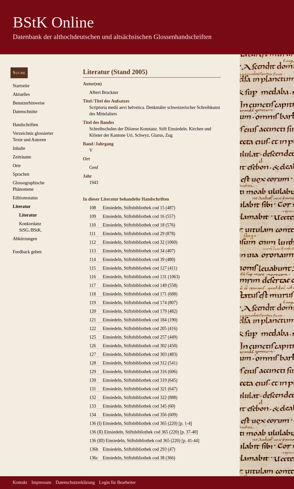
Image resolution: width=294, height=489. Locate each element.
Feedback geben (27, 251)
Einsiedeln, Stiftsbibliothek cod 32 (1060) (133, 242)
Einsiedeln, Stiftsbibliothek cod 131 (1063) (134, 276)
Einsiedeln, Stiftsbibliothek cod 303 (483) (133, 354)
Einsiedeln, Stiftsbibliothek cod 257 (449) (133, 337)
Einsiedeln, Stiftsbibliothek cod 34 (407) (132, 251)
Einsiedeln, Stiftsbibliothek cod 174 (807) (133, 302)
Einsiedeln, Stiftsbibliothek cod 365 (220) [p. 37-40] (143, 432)
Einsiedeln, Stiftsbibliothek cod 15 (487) (132, 207)
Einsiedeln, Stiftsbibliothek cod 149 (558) (133, 285)
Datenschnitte (25, 111)
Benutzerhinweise (29, 103)
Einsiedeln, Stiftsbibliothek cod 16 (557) (132, 216)
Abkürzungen (25, 238)
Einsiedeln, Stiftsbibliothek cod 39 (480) (132, 259)
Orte (17, 165)
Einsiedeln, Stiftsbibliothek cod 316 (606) (133, 371)
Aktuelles (21, 94)
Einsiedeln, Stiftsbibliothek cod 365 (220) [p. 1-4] (140, 423)
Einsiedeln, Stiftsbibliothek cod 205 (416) (133, 328)
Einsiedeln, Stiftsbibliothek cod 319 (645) (133, 380)
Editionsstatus (25, 197)
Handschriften (25, 124)
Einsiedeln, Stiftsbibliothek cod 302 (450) (133, 345)
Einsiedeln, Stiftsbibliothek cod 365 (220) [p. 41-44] (144, 440)
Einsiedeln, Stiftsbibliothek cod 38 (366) (132, 458)
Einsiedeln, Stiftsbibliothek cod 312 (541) (133, 363)
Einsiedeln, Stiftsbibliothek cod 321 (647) (133, 389)
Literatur (22, 206)
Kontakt (20, 482)
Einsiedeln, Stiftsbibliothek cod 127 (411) (133, 268)
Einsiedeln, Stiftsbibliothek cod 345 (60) (132, 406)
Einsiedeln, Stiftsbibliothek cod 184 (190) (133, 320)
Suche (19, 72)
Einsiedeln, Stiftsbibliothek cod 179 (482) (133, 311)
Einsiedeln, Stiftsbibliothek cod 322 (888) (133, 397)
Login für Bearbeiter (117, 482)
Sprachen (21, 174)
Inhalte (19, 148)
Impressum (41, 482)
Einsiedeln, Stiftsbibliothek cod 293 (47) (132, 449)
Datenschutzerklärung (75, 482)
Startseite (21, 85)
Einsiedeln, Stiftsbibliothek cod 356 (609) (133, 414)
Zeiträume (22, 157)
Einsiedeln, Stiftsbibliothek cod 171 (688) (133, 294)
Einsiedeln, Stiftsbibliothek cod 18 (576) (132, 225)
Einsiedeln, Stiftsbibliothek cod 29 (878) (132, 233)
